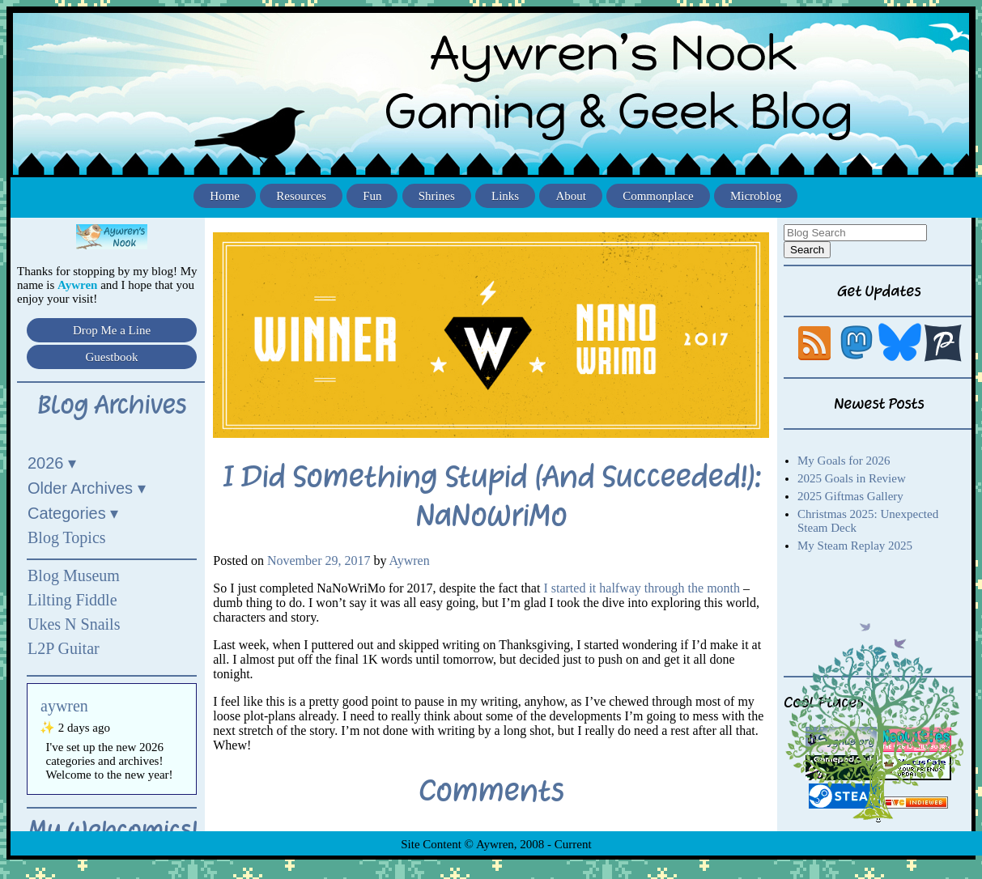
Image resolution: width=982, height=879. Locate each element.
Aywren (409, 560)
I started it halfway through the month (641, 588)
